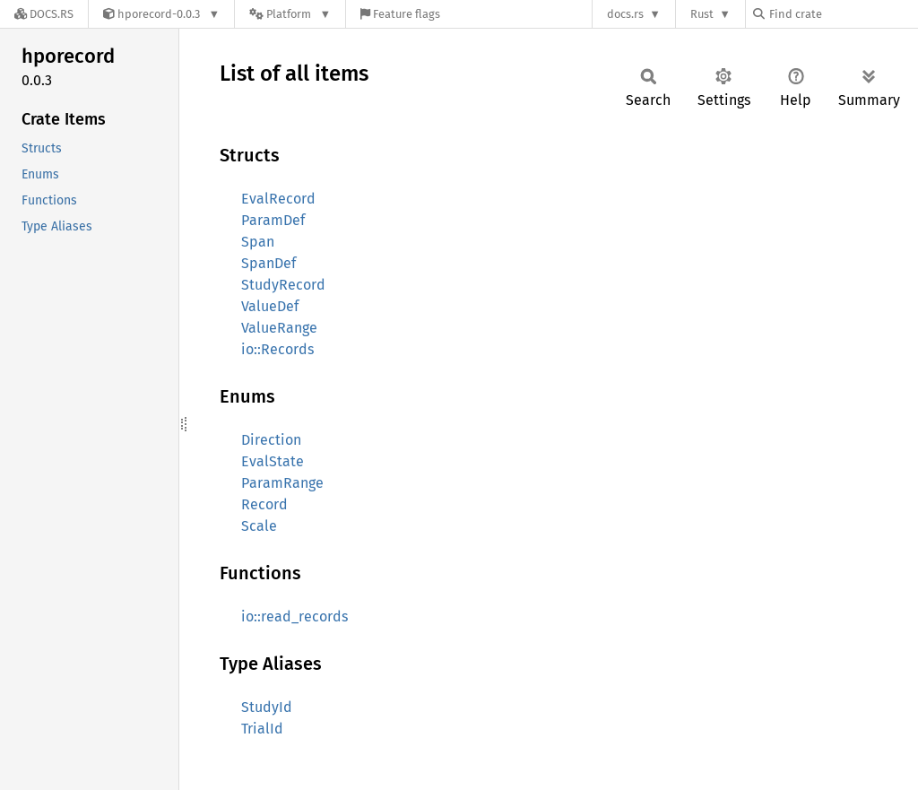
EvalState (272, 461)
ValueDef (270, 306)
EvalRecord (278, 198)
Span (257, 241)
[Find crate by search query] (842, 14)
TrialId (262, 728)
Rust (702, 14)
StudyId (266, 707)
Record (264, 504)
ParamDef (273, 220)
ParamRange (282, 482)
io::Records (277, 349)
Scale (259, 525)
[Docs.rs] (44, 14)
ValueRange (279, 327)
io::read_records (294, 616)
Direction (271, 439)
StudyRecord (283, 284)
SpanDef (268, 263)
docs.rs (625, 14)
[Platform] (290, 14)
